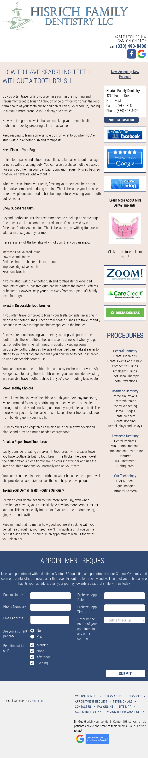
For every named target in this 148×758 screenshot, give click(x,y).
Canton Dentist (86, 696)
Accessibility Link (88, 712)
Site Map (125, 706)
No (39, 630)
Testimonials (122, 701)
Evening (42, 663)
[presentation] (102, 649)
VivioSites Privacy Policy (125, 712)
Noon (40, 651)
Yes (39, 636)
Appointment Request (91, 701)
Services (135, 696)
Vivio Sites (36, 700)
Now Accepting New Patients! (125, 74)
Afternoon (44, 657)
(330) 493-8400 (131, 46)
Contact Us (83, 706)
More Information (121, 120)
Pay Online (105, 706)
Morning (42, 645)
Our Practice (113, 696)
